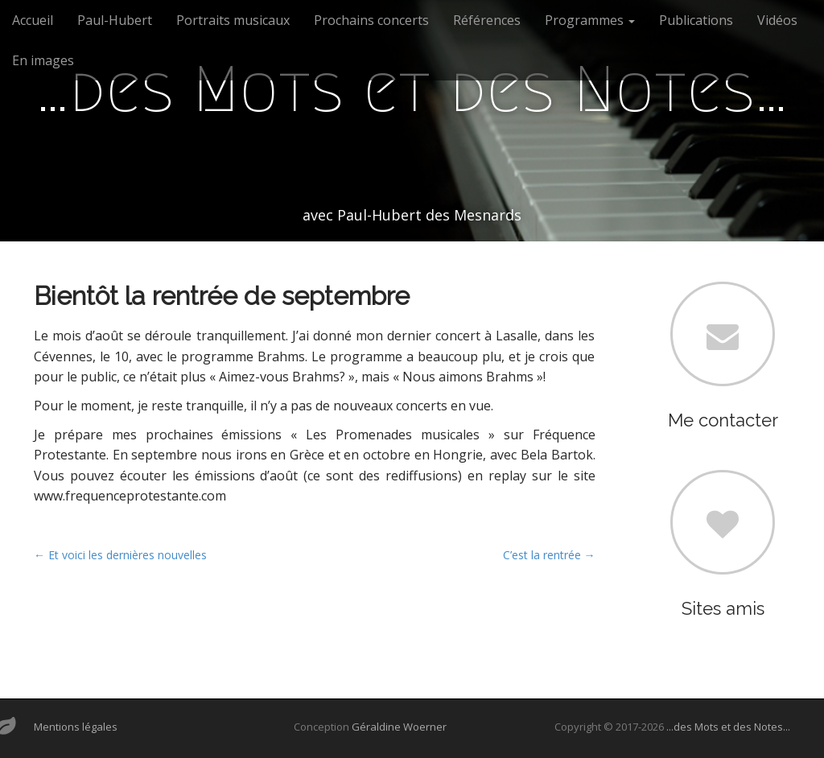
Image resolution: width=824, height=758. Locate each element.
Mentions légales (75, 726)
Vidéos (777, 20)
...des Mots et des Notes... (728, 726)
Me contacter (723, 420)
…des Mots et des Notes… (412, 89)
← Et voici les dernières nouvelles (120, 554)
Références (487, 20)
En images (43, 60)
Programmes (590, 20)
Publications (696, 20)
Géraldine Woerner (399, 726)
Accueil (32, 20)
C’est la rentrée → (549, 554)
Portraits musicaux (233, 20)
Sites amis (723, 608)
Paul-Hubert (114, 20)
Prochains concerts (371, 20)
